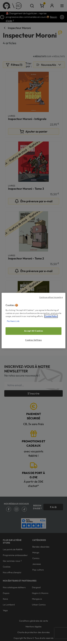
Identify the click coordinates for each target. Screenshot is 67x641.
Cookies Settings (33, 340)
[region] (33, 320)
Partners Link (13, 321)
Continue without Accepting (51, 297)
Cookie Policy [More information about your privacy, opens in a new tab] (51, 316)
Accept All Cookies (33, 331)
